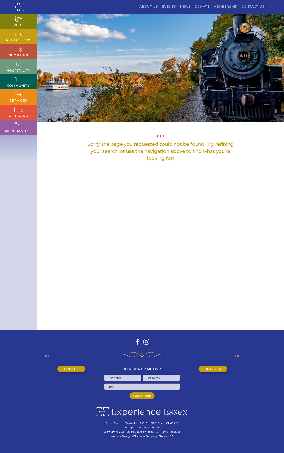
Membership (226, 6)
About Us (148, 6)
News (185, 6)
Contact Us (253, 6)
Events (169, 6)
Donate (202, 6)
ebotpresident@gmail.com (142, 427)
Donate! (71, 369)
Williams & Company (144, 436)
